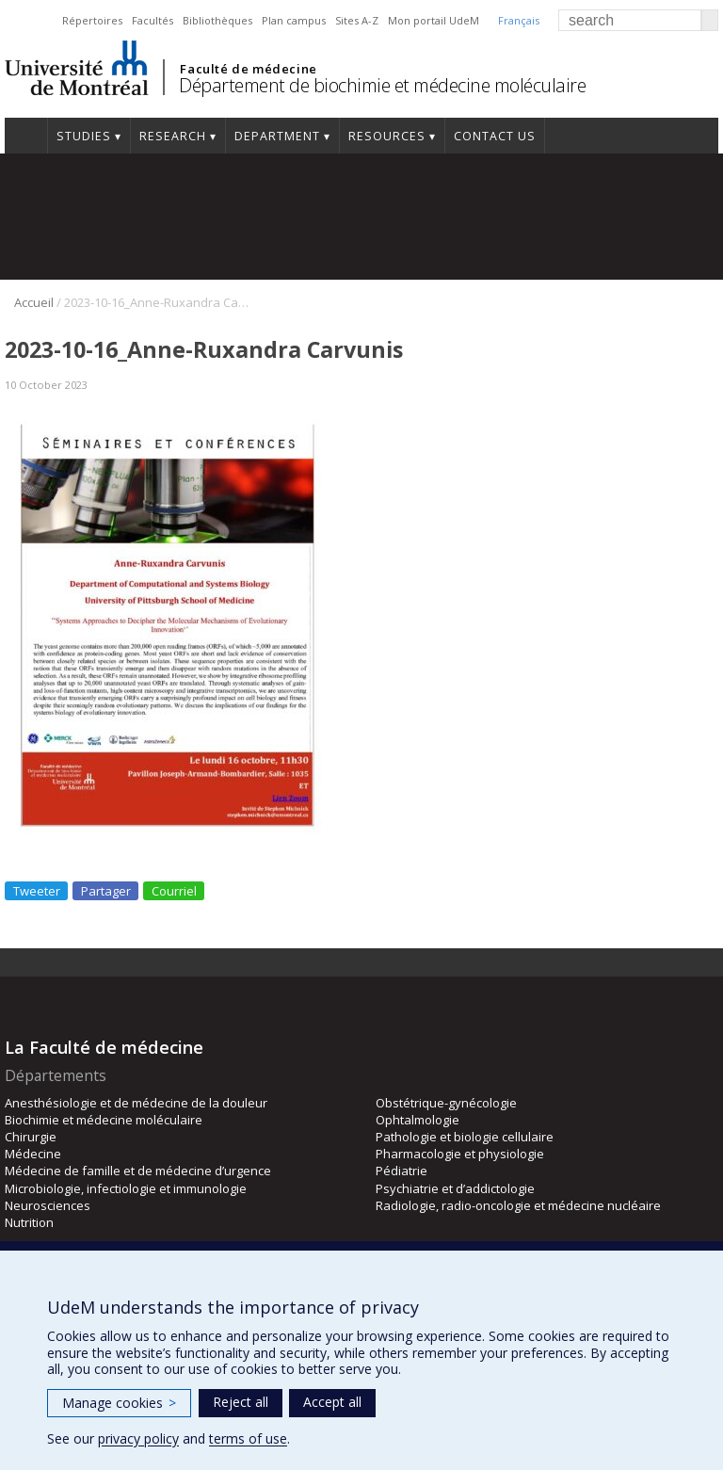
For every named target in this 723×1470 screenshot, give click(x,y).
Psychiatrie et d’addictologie (455, 1188)
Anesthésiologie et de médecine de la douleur (136, 1102)
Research (172, 136)
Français (518, 20)
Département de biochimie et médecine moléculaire (382, 85)
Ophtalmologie (417, 1119)
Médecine (33, 1153)
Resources (387, 136)
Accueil (34, 302)
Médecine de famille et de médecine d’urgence (138, 1170)
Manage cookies (119, 1403)
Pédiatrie (401, 1170)
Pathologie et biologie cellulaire (465, 1136)
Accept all (332, 1402)
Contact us (495, 136)
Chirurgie (30, 1136)
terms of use (248, 1438)
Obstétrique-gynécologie (446, 1102)
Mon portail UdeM (433, 20)
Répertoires (92, 20)
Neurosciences (47, 1205)
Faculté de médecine (248, 68)
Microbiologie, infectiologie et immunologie (126, 1188)
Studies (83, 136)
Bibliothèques (217, 20)
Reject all (240, 1402)
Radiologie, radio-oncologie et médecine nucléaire (518, 1205)
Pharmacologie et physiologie (460, 1153)
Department (277, 136)
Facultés (152, 20)
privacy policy (138, 1438)
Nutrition (29, 1222)
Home (26, 135)
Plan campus (294, 20)
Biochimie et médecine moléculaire (103, 1119)
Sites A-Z (356, 20)
